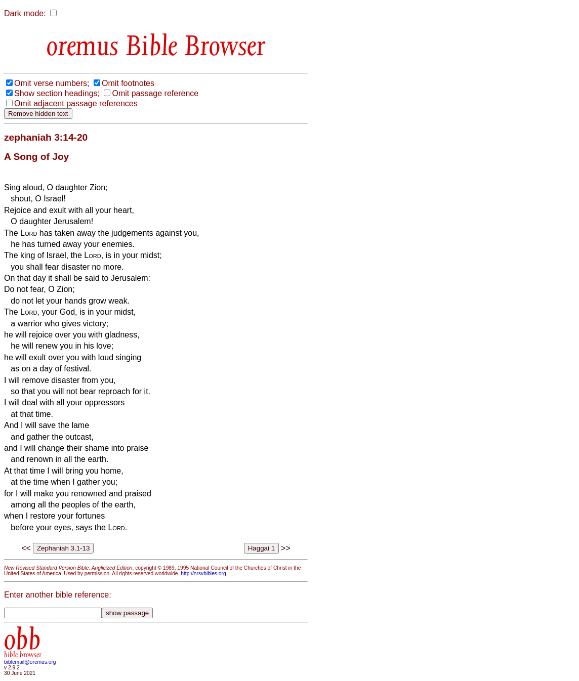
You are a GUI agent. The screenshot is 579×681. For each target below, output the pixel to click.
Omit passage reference (155, 93)
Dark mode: (25, 13)
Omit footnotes (128, 83)
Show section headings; (57, 93)
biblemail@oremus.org (30, 662)
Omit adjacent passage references (76, 103)
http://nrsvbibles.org (203, 573)
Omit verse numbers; (51, 83)
